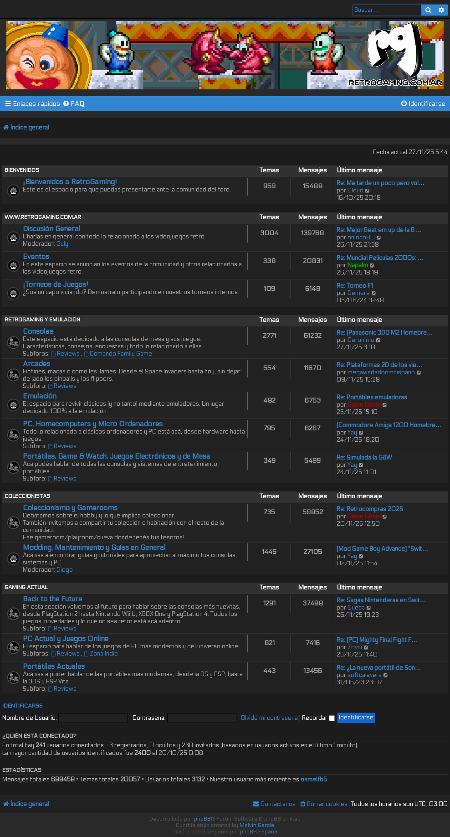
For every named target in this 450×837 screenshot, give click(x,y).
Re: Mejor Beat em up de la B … (379, 230)
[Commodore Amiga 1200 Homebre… (389, 425)
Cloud (355, 190)
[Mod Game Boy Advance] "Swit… (382, 549)
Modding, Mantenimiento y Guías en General (94, 547)
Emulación (39, 396)
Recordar (318, 718)
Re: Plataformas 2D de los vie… (379, 365)
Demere (359, 293)
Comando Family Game (118, 353)
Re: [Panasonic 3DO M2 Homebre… (385, 332)
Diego (64, 570)
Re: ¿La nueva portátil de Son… (379, 668)
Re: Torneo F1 (355, 285)
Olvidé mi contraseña (269, 718)
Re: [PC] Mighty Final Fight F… (377, 640)
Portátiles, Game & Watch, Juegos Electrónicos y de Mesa (116, 456)
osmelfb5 (314, 779)
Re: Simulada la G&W (364, 457)
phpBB (202, 819)
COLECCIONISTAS (27, 496)
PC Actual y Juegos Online (65, 639)
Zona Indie (101, 653)
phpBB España (258, 831)
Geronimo (361, 340)
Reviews (66, 353)
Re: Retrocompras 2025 (370, 509)
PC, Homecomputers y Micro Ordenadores (93, 424)
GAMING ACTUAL (26, 587)
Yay (352, 432)
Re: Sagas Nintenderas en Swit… (381, 600)
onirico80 (361, 237)
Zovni (355, 647)
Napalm (358, 265)
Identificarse (22, 706)
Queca (356, 607)
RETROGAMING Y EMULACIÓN (42, 319)
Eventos (36, 257)
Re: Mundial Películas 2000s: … (380, 258)
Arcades (36, 364)
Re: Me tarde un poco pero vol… (380, 183)
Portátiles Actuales (54, 666)
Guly (62, 244)
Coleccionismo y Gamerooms (70, 508)
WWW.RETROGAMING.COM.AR (43, 217)
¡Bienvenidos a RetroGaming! (70, 182)
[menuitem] (73, 104)
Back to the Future (52, 599)
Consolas (38, 331)
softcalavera (365, 675)
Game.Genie (364, 404)
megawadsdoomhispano (381, 372)
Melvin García (257, 825)
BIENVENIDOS (22, 170)
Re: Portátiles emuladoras (372, 397)
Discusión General (52, 229)
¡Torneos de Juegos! (55, 284)
